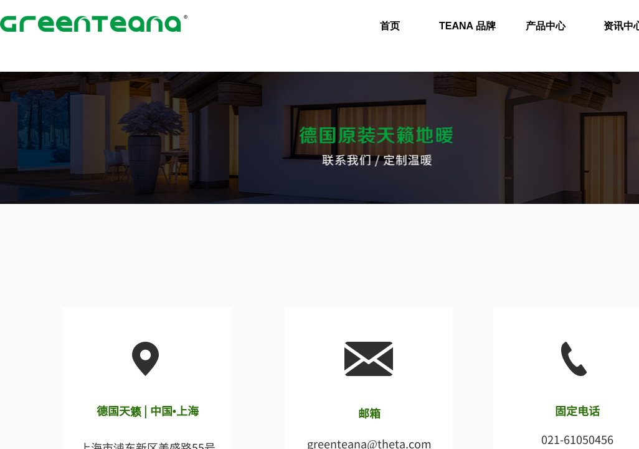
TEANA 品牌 (467, 26)
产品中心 (546, 26)
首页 (390, 26)
